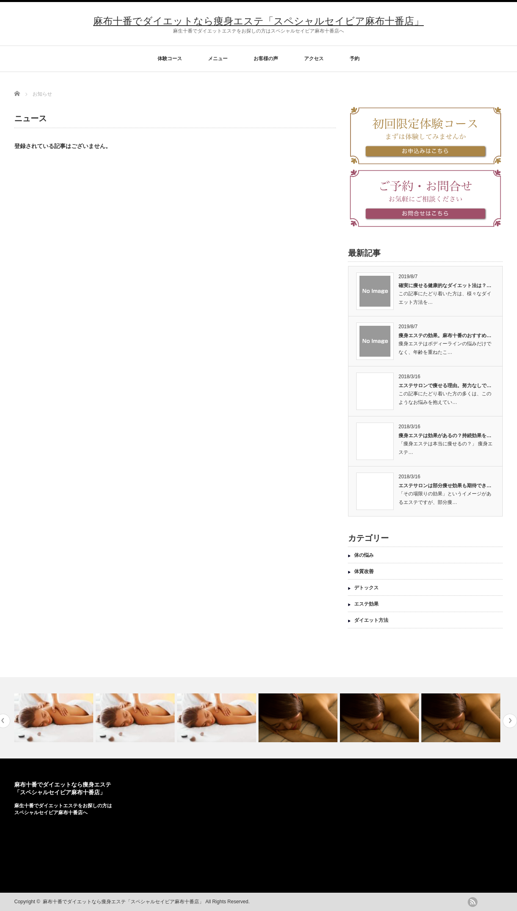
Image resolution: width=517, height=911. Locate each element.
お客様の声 (266, 58)
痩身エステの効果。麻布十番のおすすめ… (445, 335)
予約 (354, 58)
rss (473, 902)
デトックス (366, 588)
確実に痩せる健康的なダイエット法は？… (445, 285)
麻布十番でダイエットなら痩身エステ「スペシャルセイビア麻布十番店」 (258, 20)
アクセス (314, 58)
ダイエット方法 (371, 620)
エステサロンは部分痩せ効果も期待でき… (445, 485)
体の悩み (364, 555)
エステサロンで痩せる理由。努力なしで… (445, 385)
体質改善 (364, 571)
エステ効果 (366, 604)
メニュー (218, 58)
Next (510, 721)
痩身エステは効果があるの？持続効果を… (445, 435)
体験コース (170, 58)
